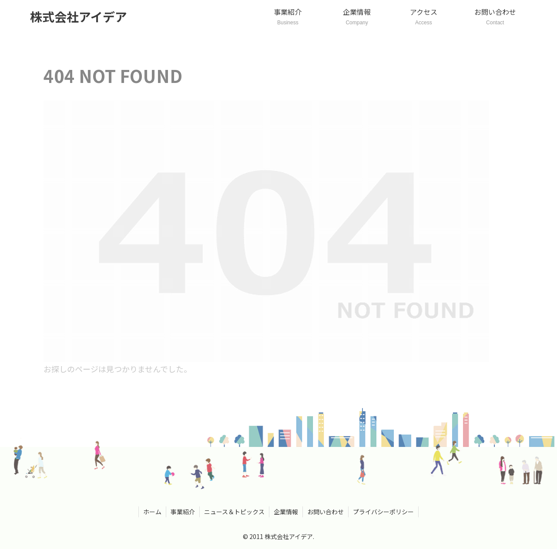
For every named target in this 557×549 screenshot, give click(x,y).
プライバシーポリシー (383, 511)
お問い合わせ (325, 511)
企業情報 (286, 511)
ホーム (152, 511)
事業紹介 (183, 511)
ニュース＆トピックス (234, 511)
